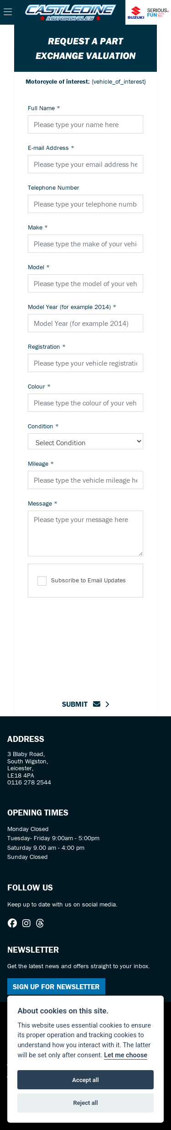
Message (42, 503)
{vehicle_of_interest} (86, 81)
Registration (47, 346)
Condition (43, 426)
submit (81, 704)
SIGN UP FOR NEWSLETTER (56, 986)
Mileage (41, 463)
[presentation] (97, 643)
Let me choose (125, 1055)
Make (38, 227)
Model (39, 267)
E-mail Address (51, 148)
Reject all (85, 1102)
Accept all (85, 1080)
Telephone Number (53, 187)
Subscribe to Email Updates (81, 581)
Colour (39, 386)
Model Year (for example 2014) (72, 307)
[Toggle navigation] (8, 12)
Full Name (44, 108)
